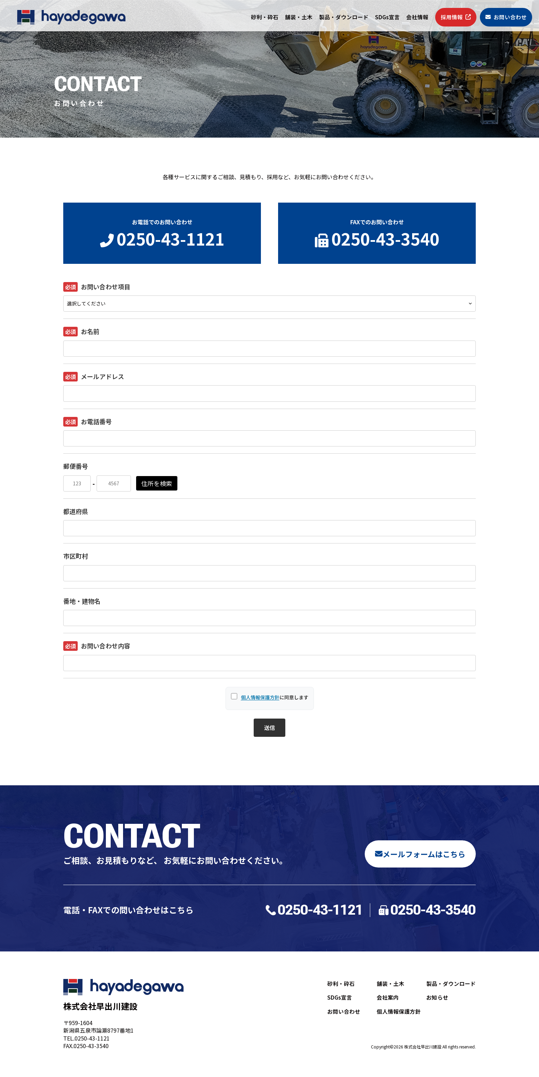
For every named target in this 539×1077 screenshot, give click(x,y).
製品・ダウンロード (343, 17)
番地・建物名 (81, 600)
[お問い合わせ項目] (269, 303)
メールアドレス (93, 376)
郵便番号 (75, 466)
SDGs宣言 (387, 17)
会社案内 (388, 999)
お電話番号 (87, 422)
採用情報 (456, 17)
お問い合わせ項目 (96, 287)
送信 (269, 727)
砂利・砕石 (264, 17)
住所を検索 (156, 483)
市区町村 (75, 555)
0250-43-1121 (313, 910)
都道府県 (75, 511)
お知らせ (437, 999)
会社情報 (417, 17)
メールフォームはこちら (416, 853)
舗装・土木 (298, 17)
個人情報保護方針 (260, 697)
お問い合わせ (506, 17)
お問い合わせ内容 (96, 646)
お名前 (81, 331)
